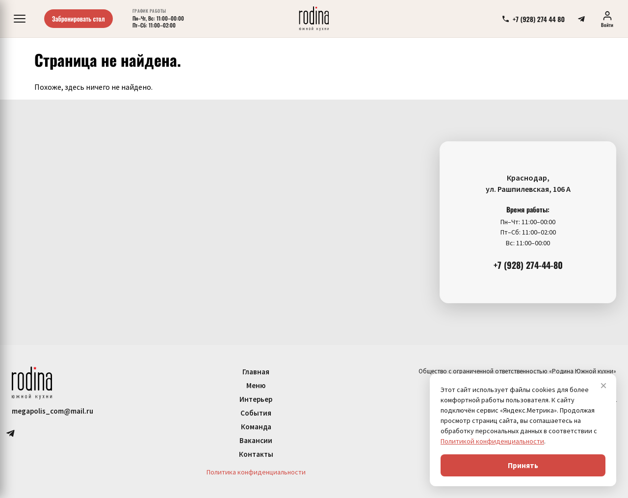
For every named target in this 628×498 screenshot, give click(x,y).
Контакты (256, 454)
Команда (256, 426)
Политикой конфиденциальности (492, 441)
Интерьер (255, 399)
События (255, 413)
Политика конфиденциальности (256, 472)
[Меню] (19, 18)
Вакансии (255, 440)
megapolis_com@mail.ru (52, 411)
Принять (523, 465)
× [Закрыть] (603, 385)
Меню (255, 385)
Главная (255, 371)
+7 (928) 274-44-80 (528, 265)
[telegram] (581, 18)
